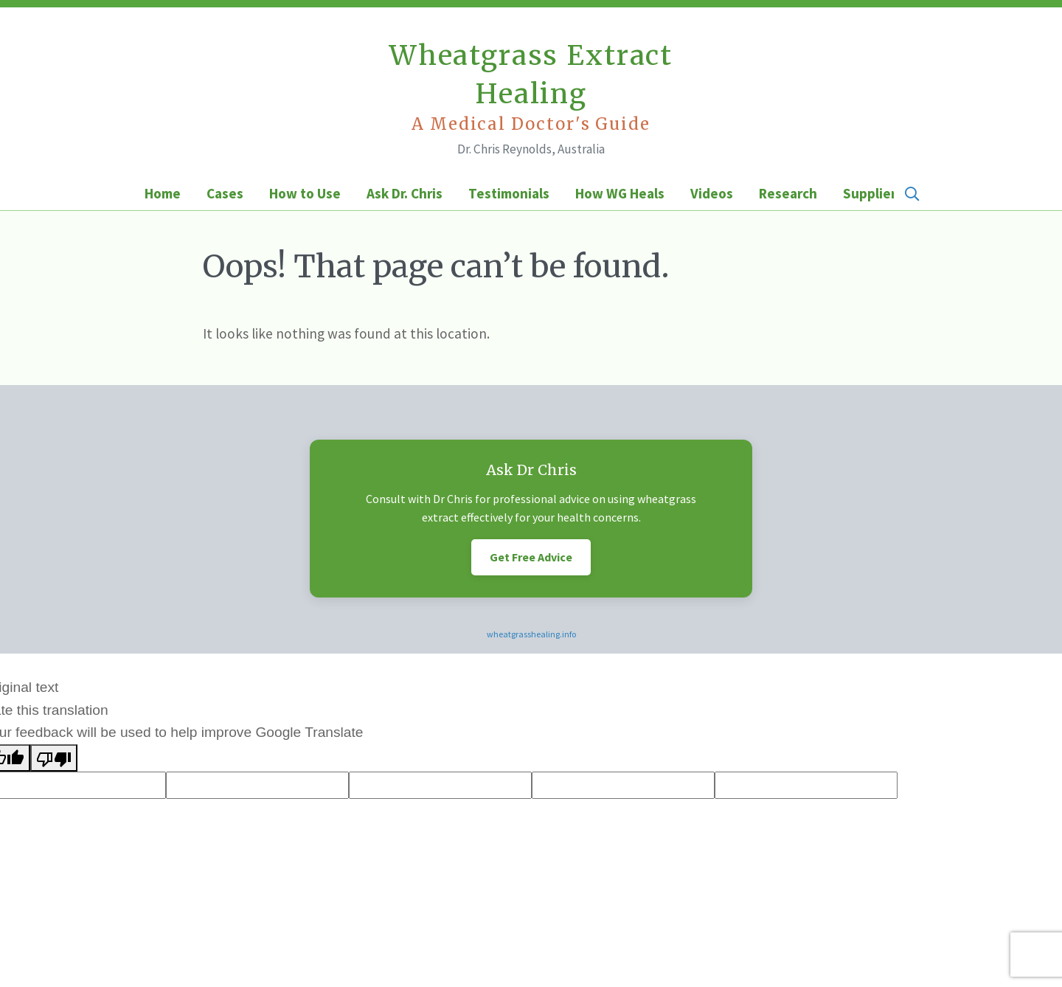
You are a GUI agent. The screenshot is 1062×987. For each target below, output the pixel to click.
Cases (224, 193)
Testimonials (508, 193)
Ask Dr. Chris (404, 193)
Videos (711, 193)
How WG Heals (619, 193)
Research (788, 193)
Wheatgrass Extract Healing (531, 87)
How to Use (305, 193)
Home (163, 193)
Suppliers (873, 193)
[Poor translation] (53, 758)
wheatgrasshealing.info (531, 634)
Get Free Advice (531, 557)
